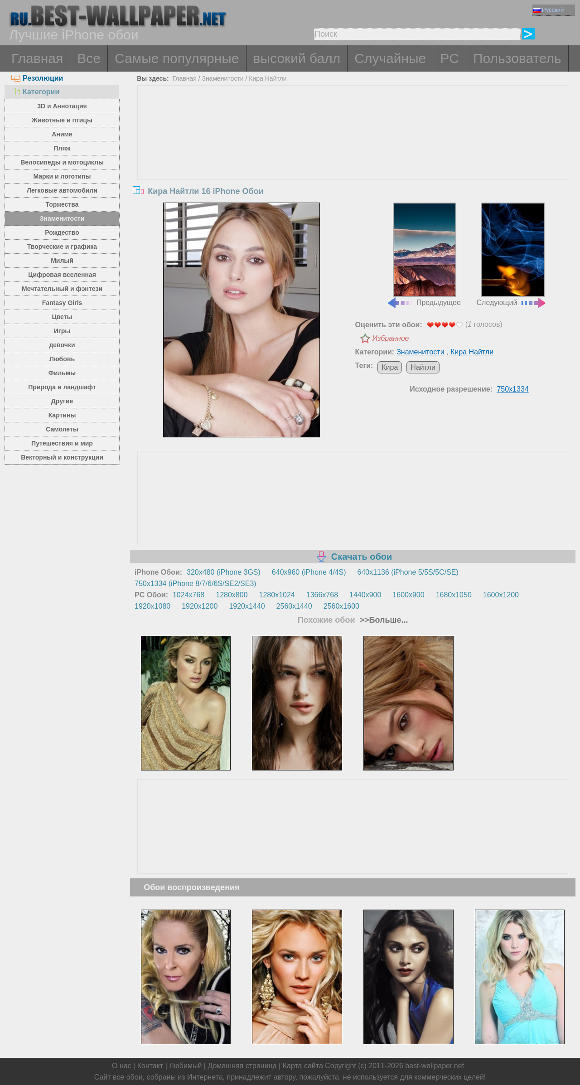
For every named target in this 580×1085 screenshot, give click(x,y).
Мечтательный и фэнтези (62, 288)
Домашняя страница (242, 1066)
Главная (37, 58)
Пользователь (517, 58)
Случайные (390, 58)
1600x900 (408, 595)
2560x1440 (294, 606)
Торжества (62, 204)
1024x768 (188, 595)
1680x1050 (454, 595)
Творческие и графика (62, 246)
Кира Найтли (267, 78)
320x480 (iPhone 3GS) (224, 572)
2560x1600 (341, 606)
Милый (62, 260)
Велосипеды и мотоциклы (62, 162)
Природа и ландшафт (62, 387)
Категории (35, 92)
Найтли (423, 367)
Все (89, 58)
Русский (548, 9)
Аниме (62, 134)
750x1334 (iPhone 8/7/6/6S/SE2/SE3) (195, 583)
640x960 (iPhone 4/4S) (309, 572)
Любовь (62, 359)
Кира (390, 367)
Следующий (512, 255)
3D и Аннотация (62, 106)
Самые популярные (177, 58)
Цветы (62, 316)
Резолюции (37, 78)
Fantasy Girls (62, 302)
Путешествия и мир (62, 443)
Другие (62, 401)
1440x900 (365, 595)
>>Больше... (383, 620)
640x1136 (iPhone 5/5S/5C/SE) (408, 572)
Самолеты (62, 429)
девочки (62, 345)
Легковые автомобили (62, 190)
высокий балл (297, 58)
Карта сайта (303, 1066)
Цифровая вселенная (62, 274)
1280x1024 (277, 595)
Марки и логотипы (62, 176)
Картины (62, 415)
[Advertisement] (353, 153)
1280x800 (231, 595)
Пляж (61, 148)
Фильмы (62, 373)
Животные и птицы (62, 120)
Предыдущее (424, 255)
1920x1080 (152, 606)
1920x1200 (200, 606)
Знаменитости (62, 218)
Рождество (62, 232)
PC (449, 58)
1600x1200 (501, 595)
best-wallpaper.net (434, 1066)
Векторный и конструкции (62, 457)
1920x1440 (247, 606)
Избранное (390, 338)
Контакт (150, 1066)
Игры (62, 330)
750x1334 (512, 389)
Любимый (185, 1066)
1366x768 (322, 595)
